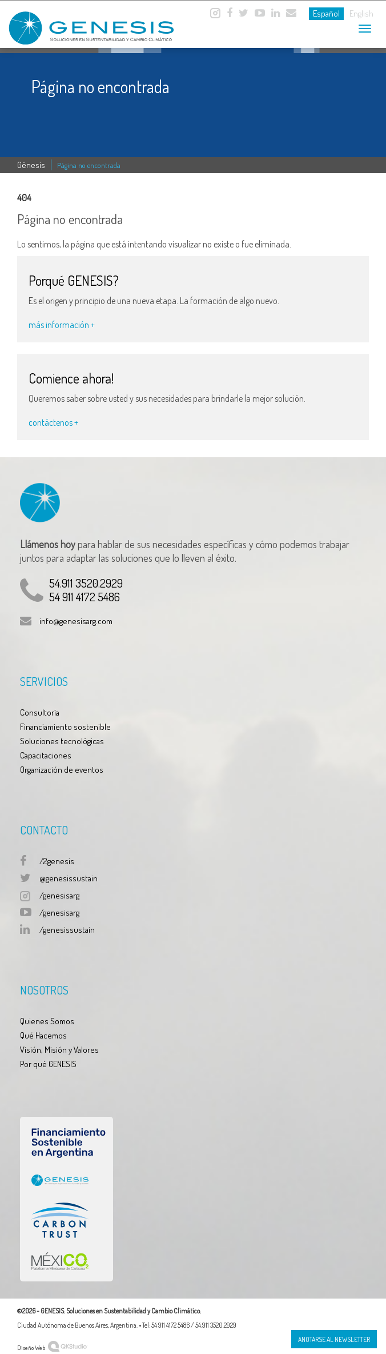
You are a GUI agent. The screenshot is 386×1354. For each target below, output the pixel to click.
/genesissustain (67, 929)
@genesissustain (68, 878)
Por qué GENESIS (48, 1064)
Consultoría (39, 712)
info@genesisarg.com (75, 621)
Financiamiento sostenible (65, 726)
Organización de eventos (61, 769)
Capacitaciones (45, 755)
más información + (62, 324)
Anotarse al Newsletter (334, 1339)
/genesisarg (59, 895)
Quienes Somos (47, 1021)
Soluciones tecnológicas (62, 741)
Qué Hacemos (43, 1035)
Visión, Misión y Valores (59, 1049)
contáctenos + (53, 422)
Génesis (31, 164)
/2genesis (56, 861)
